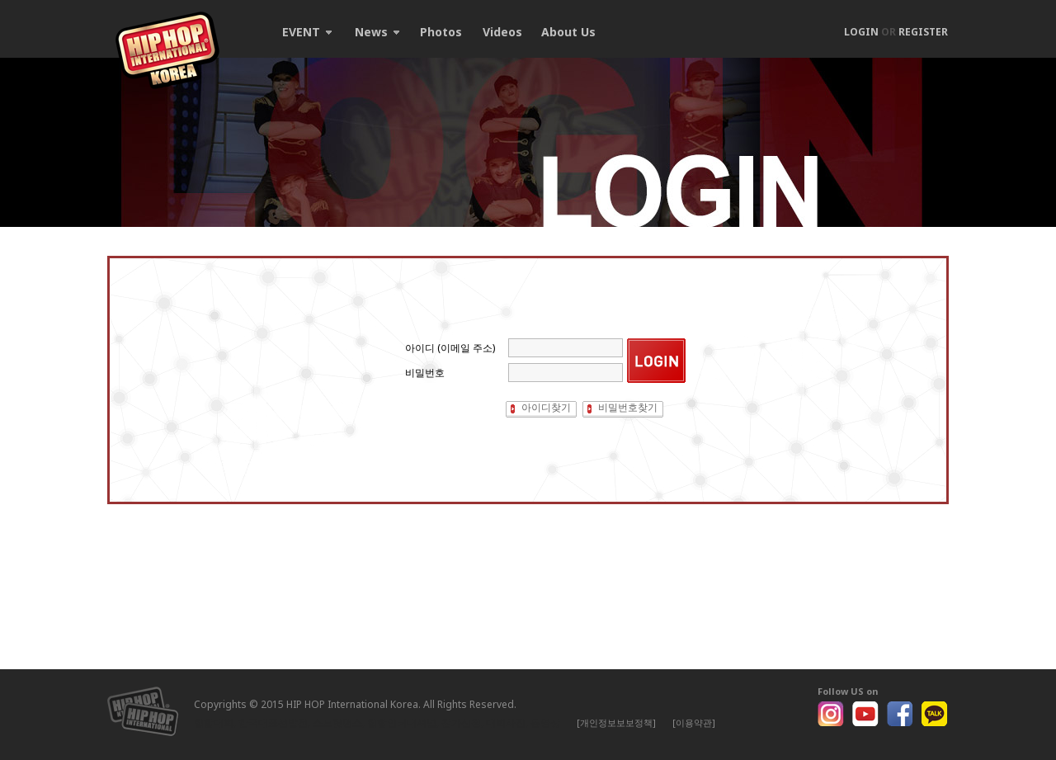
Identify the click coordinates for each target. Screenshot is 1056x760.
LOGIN (861, 32)
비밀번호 (425, 373)
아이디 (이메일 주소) (450, 348)
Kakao (935, 714)
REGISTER (923, 32)
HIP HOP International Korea (167, 50)
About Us (568, 32)
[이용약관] (693, 722)
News (377, 32)
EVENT (307, 32)
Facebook (900, 714)
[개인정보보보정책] (616, 722)
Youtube (865, 714)
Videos (502, 32)
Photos (441, 32)
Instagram (831, 714)
